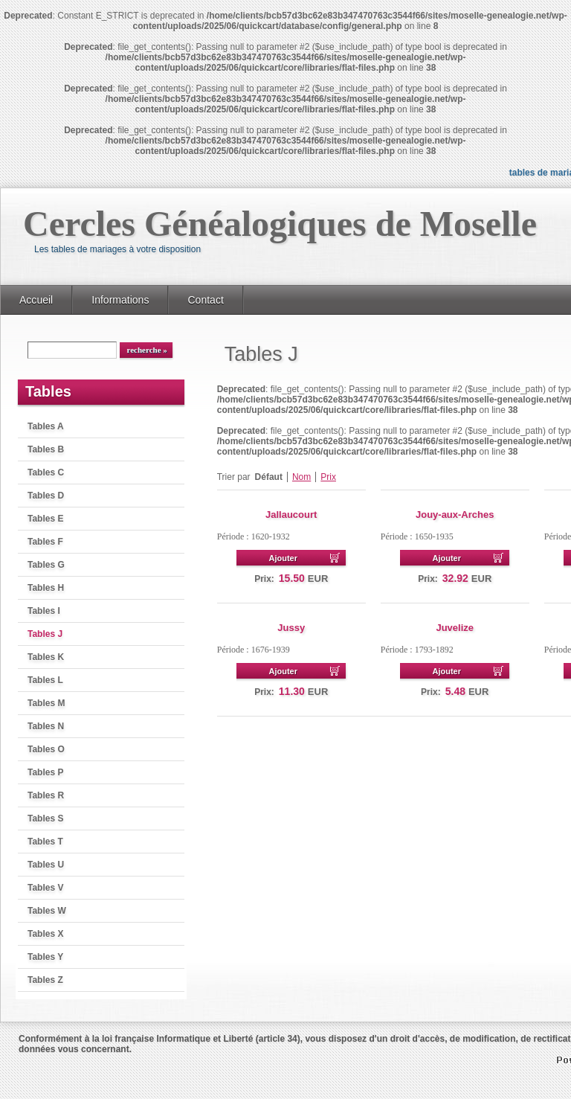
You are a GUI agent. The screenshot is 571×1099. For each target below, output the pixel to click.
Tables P (45, 772)
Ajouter (282, 558)
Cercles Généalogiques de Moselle (280, 223)
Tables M (46, 703)
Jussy (291, 627)
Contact (205, 300)
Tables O (46, 749)
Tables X (45, 934)
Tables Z (45, 980)
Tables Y (45, 957)
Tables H (46, 588)
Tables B (46, 449)
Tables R (46, 795)
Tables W (47, 911)
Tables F (45, 541)
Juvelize (455, 627)
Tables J (45, 634)
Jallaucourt (291, 514)
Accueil (36, 300)
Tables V (45, 887)
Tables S (45, 818)
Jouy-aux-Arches (455, 514)
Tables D (46, 495)
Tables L (45, 680)
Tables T (45, 841)
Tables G (46, 565)
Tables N (46, 726)
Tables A (46, 426)
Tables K (46, 657)
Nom (301, 477)
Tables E (45, 518)
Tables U (46, 864)
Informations (120, 300)
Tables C (46, 472)
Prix (328, 477)
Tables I (44, 611)
